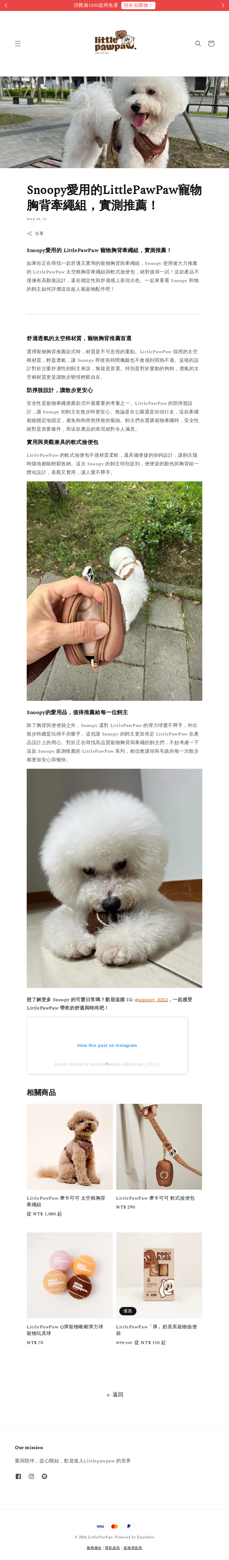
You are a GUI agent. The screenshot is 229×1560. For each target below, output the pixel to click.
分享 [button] (35, 233)
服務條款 (94, 1548)
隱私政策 (112, 1548)
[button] (17, 43)
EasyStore (145, 1537)
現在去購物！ (138, 5)
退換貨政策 (132, 1548)
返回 (114, 1395)
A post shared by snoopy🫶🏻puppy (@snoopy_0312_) (107, 1064)
